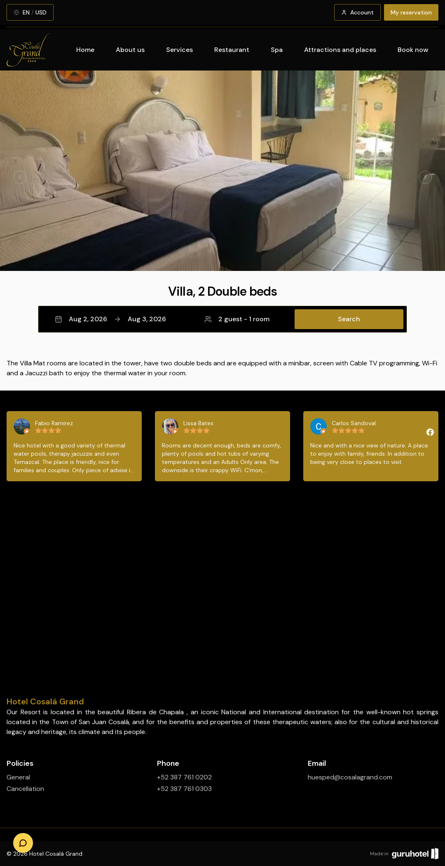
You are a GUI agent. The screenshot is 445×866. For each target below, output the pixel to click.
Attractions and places (340, 49)
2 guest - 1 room (236, 319)
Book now (413, 49)
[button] (222, 319)
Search (349, 319)
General (18, 777)
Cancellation (25, 788)
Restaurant (231, 49)
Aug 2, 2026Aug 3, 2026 (110, 319)
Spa (277, 49)
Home (85, 49)
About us (130, 49)
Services (179, 49)
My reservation (411, 12)
